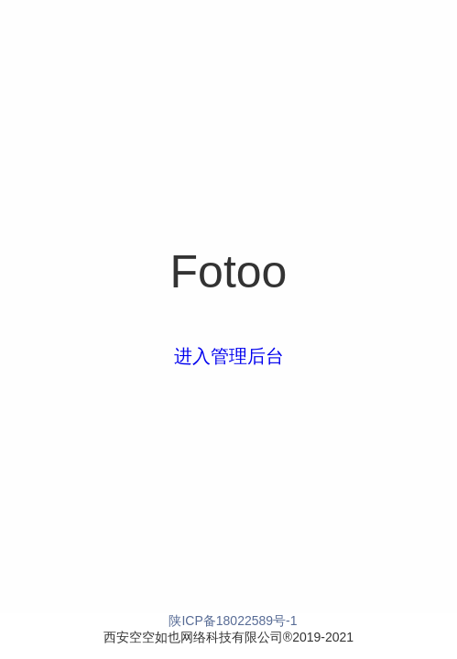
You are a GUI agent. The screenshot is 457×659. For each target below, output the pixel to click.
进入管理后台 (229, 356)
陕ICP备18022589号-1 (233, 620)
